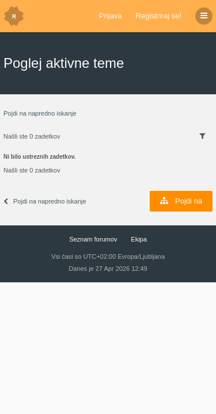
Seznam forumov (93, 239)
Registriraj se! (158, 16)
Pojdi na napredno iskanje (40, 113)
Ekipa (139, 239)
